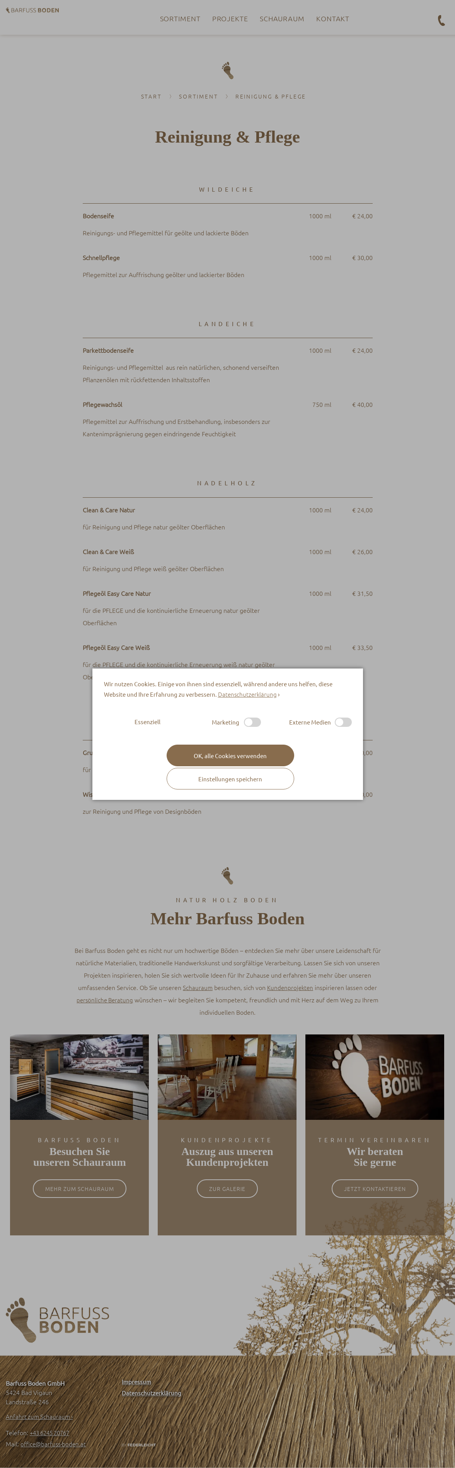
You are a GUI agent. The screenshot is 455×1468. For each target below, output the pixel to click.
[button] (230, 778)
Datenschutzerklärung (247, 694)
